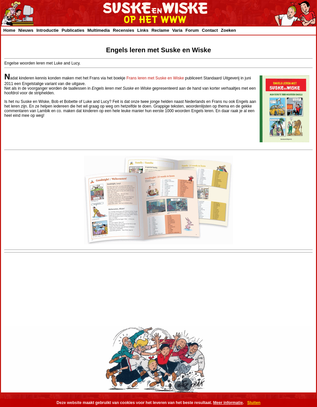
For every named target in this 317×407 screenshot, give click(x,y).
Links (143, 30)
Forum (192, 30)
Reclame (160, 30)
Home (9, 30)
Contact (210, 30)
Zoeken (228, 30)
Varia (177, 30)
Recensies (123, 30)
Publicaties (73, 30)
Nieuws (25, 30)
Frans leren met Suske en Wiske (155, 78)
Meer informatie (228, 402)
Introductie (47, 30)
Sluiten (253, 402)
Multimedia (98, 30)
